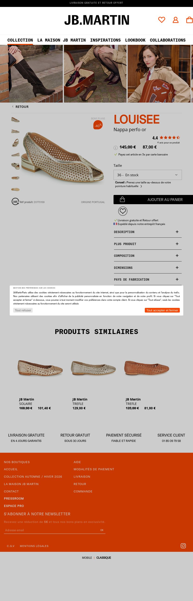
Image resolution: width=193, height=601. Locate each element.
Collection (20, 40)
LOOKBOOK (135, 40)
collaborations (168, 40)
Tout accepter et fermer (162, 310)
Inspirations (105, 40)
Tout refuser (23, 310)
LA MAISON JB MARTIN (61, 40)
